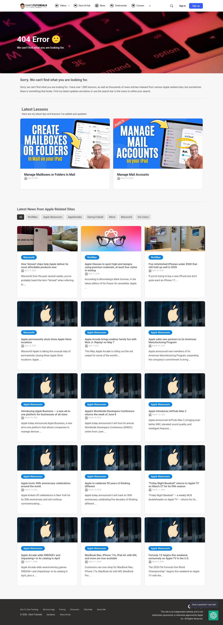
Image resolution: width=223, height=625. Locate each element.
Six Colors (143, 217)
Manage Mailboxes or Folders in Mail (49, 174)
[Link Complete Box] (47, 262)
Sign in (182, 6)
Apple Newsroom (52, 217)
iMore (112, 217)
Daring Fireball (95, 217)
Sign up (196, 6)
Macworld (126, 217)
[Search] (171, 6)
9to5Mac (32, 217)
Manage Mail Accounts (133, 174)
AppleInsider (75, 217)
